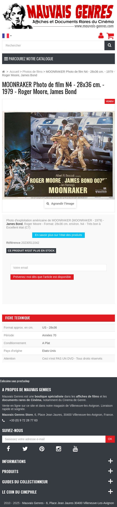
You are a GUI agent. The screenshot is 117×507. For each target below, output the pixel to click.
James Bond (14, 224)
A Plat (46, 343)
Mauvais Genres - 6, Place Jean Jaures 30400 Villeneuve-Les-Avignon (68, 503)
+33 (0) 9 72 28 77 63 (23, 420)
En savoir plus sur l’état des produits (58, 235)
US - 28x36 (49, 327)
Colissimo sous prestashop (15, 381)
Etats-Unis (49, 350)
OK (110, 439)
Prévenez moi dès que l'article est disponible (42, 277)
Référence (13, 242)
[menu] (100, 35)
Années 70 (49, 335)
